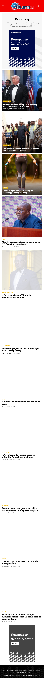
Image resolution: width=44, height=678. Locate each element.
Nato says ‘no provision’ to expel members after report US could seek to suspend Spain (21, 616)
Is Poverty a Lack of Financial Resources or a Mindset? (17, 296)
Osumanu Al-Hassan (7, 353)
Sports (4, 558)
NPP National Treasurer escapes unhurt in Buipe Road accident (18, 455)
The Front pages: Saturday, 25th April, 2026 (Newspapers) (21, 349)
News (3, 239)
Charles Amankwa (6, 247)
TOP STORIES (6, 101)
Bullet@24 (4, 300)
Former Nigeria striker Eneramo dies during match (21, 562)
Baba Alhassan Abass (7, 566)
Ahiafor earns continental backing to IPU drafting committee (21, 243)
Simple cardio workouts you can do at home (21, 402)
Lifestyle (5, 187)
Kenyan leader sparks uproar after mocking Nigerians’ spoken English (20, 509)
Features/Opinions (7, 292)
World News (5, 505)
